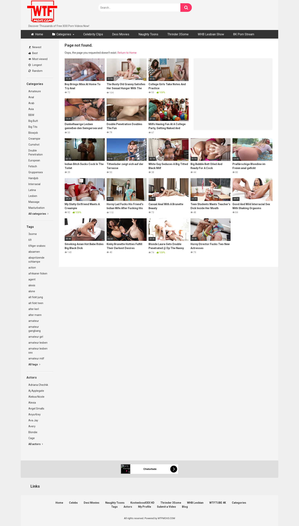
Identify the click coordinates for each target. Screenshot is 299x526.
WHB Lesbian (195, 502)
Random (35, 70)
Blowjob (33, 132)
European (34, 160)
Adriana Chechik (38, 384)
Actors (128, 506)
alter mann (35, 314)
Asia (31, 109)
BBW (31, 115)
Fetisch (32, 166)
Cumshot (33, 144)
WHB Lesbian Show (211, 34)
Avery (31, 426)
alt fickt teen (35, 303)
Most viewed (37, 59)
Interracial (34, 184)
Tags (114, 506)
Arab (31, 103)
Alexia (32, 402)
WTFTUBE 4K (217, 502)
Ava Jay (33, 420)
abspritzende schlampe (36, 259)
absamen (34, 251)
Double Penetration (35, 152)
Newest (35, 47)
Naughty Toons (148, 34)
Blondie (32, 432)
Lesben (32, 195)
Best (33, 53)
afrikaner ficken (37, 273)
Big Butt (33, 120)
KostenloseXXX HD (142, 502)
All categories (38, 213)
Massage (33, 201)
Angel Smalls (36, 408)
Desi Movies (120, 34)
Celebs (73, 502)
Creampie (34, 138)
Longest (35, 64)
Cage (31, 438)
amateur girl (35, 336)
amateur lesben (37, 342)
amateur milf (36, 358)
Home (39, 34)
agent (31, 279)
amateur (33, 320)
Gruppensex (35, 172)
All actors (35, 444)
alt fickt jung (35, 297)
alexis (31, 285)
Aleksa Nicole (36, 396)
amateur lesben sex (37, 350)
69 (29, 239)
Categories (63, 34)
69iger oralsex (36, 245)
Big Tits (32, 126)
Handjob (33, 178)
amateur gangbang (34, 328)
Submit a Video (166, 506)
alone (31, 291)
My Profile (144, 506)
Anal (31, 97)
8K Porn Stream (243, 34)
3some (32, 233)
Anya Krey (34, 414)
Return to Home (127, 52)
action (32, 267)
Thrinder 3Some (178, 34)
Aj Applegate (36, 390)
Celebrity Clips (93, 34)
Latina (32, 190)
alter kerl (33, 309)
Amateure (34, 91)
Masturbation (36, 207)
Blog (185, 506)
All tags (34, 364)
